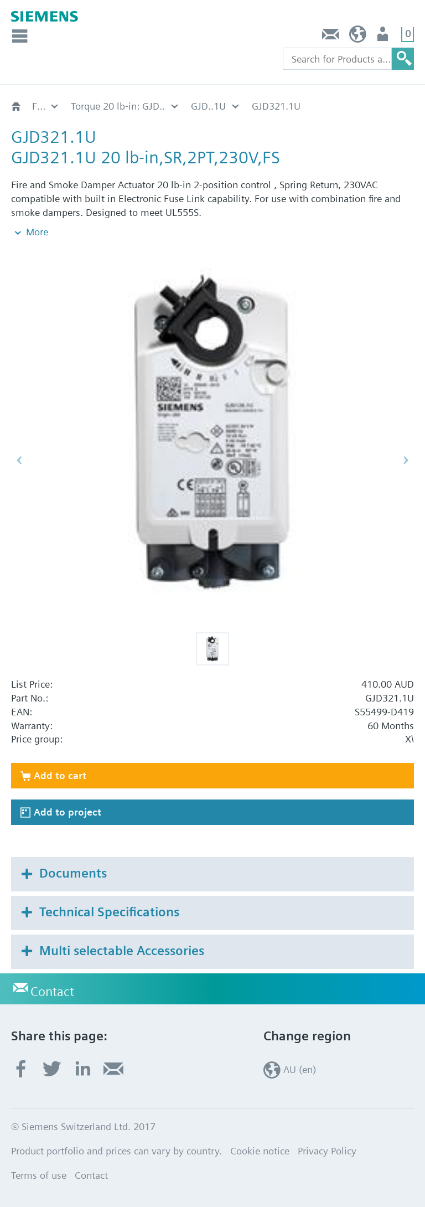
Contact (52, 991)
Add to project (67, 812)
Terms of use (38, 1175)
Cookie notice (259, 1151)
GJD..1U (208, 106)
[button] (212, 649)
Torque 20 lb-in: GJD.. (118, 106)
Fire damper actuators (46, 106)
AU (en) (299, 1069)
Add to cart (60, 775)
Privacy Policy (327, 1151)
